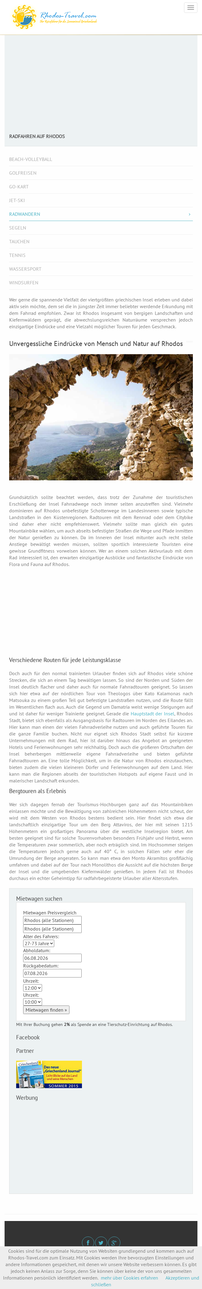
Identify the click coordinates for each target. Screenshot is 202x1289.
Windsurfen (23, 283)
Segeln (17, 228)
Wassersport (25, 269)
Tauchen (19, 241)
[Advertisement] (101, 87)
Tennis (17, 255)
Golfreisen (23, 173)
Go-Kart (19, 186)
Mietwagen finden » (46, 1010)
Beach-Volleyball (30, 159)
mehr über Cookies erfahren (129, 1278)
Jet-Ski (17, 200)
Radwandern (101, 214)
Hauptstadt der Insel (152, 713)
